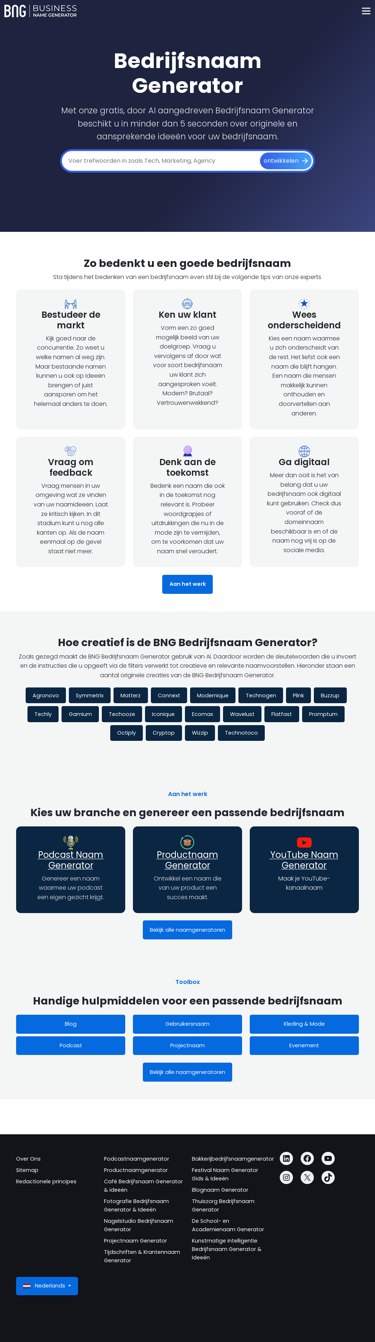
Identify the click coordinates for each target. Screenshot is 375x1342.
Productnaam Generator (187, 860)
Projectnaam (187, 1045)
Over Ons (28, 1158)
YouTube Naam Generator (304, 860)
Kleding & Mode (304, 1024)
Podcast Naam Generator (70, 860)
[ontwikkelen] (286, 160)
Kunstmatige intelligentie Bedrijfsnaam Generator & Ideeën (226, 1249)
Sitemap (27, 1170)
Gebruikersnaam (187, 1024)
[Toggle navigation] (366, 11)
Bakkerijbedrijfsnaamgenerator (233, 1158)
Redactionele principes (46, 1181)
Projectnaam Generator (135, 1240)
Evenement (304, 1045)
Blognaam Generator (220, 1190)
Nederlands (45, 1286)
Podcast (71, 1045)
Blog (71, 1024)
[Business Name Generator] (40, 11)
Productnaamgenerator (136, 1170)
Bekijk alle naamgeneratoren (187, 930)
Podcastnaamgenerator (136, 1158)
